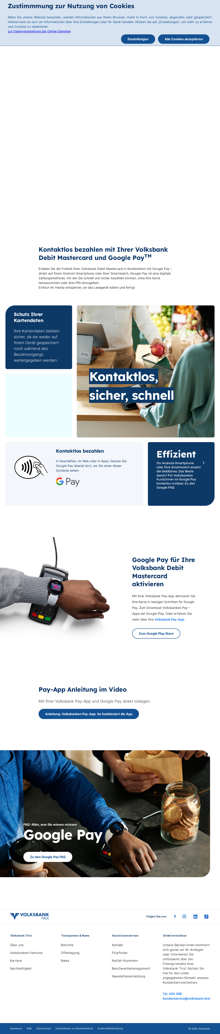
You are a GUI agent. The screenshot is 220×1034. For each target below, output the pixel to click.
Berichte (67, 945)
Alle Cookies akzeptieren (184, 39)
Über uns (17, 945)
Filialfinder (120, 953)
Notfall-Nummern (125, 961)
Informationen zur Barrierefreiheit (74, 1028)
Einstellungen (138, 39)
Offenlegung (70, 953)
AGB (29, 1028)
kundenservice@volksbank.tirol (186, 998)
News (65, 961)
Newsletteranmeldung (128, 976)
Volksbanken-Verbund (26, 953)
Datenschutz (43, 1028)
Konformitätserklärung (110, 1028)
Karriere (16, 961)
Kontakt (117, 945)
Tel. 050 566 (172, 994)
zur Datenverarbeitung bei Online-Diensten (39, 31)
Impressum (16, 1028)
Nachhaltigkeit (21, 968)
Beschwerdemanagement (131, 968)
